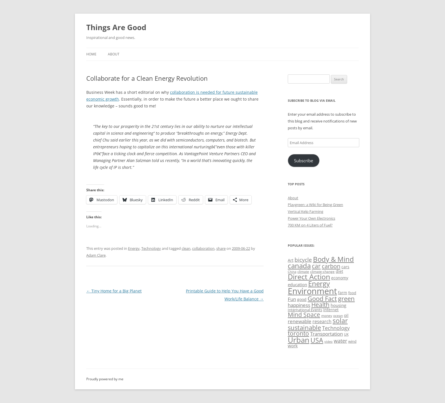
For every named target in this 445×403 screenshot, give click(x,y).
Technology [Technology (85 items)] (336, 328)
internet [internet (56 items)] (331, 309)
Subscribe (303, 160)
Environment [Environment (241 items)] (312, 291)
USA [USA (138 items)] (316, 340)
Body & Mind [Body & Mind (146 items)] (333, 259)
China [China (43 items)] (292, 272)
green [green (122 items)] (346, 298)
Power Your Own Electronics (311, 218)
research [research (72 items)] (321, 321)
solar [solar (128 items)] (340, 320)
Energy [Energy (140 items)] (319, 283)
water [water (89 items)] (340, 340)
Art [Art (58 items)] (290, 260)
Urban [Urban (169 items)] (298, 340)
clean (186, 248)
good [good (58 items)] (302, 299)
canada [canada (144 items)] (299, 265)
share (221, 248)
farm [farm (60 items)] (342, 292)
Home (91, 54)
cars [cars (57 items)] (345, 266)
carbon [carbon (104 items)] (331, 266)
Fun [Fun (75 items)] (292, 299)
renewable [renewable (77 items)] (299, 321)
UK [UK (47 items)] (346, 334)
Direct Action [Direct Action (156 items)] (309, 276)
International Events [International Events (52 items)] (305, 309)
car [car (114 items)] (316, 266)
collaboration (203, 248)
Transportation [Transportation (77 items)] (326, 334)
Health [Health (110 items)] (320, 305)
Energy (134, 248)
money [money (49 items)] (326, 315)
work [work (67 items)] (293, 345)
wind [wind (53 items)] (352, 341)
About (113, 54)
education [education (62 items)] (297, 284)
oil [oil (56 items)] (346, 315)
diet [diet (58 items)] (339, 271)
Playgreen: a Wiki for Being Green (315, 204)
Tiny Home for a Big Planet (114, 291)
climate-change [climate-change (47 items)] (322, 271)
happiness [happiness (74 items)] (299, 305)
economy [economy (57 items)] (339, 278)
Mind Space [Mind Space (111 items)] (304, 315)
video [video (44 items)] (328, 341)
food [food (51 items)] (352, 292)
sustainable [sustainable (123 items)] (304, 327)
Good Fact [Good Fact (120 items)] (322, 298)
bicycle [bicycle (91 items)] (303, 259)
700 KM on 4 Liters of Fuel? (310, 225)
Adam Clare (96, 255)
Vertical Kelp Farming (305, 211)
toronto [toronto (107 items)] (298, 333)
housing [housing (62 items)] (338, 305)
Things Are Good (116, 27)
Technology (151, 248)
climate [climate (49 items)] (303, 271)
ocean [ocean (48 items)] (338, 315)
